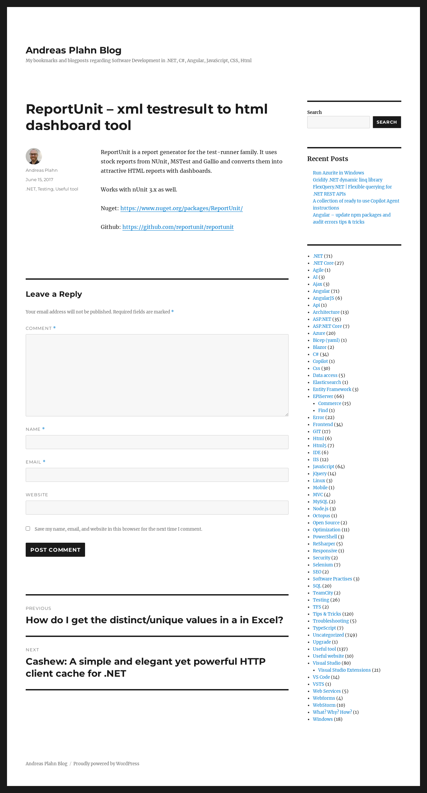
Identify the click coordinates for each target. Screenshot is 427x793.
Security (321, 558)
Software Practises (332, 579)
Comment (41, 328)
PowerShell (325, 537)
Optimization (327, 530)
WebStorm (324, 705)
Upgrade (322, 642)
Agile (318, 270)
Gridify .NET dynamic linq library (347, 180)
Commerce (329, 403)
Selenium (323, 565)
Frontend (323, 424)
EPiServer (323, 396)
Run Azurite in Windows (338, 173)
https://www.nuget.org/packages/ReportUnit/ (181, 208)
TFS (317, 607)
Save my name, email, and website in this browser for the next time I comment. (118, 529)
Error (318, 417)
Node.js (321, 509)
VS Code (321, 677)
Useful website (328, 656)
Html (318, 438)
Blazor (320, 347)
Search (314, 112)
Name (35, 429)
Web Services (327, 691)
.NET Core (323, 263)
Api (316, 305)
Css (316, 368)
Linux (319, 481)
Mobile (320, 488)
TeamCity (323, 593)
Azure (319, 333)
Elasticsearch (327, 382)
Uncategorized (328, 635)
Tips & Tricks (327, 614)
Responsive (325, 551)
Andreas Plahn (42, 170)
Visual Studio (327, 663)
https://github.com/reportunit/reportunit (178, 227)
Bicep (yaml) (326, 340)
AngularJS (323, 298)
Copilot (320, 361)
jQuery (320, 474)
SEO (317, 572)
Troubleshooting (331, 621)
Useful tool (66, 188)
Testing (45, 188)
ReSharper (324, 544)
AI (315, 277)
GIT (317, 431)
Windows (323, 719)
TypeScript (324, 628)
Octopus (321, 516)
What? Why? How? (332, 712)
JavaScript (323, 467)
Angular (321, 291)
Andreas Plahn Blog (74, 50)
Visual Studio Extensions (344, 670)
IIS (316, 459)
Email (36, 462)
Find (323, 410)
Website (37, 494)
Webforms (324, 698)
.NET (31, 188)
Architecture (326, 312)
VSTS (318, 684)
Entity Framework (332, 389)
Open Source (326, 523)
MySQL (320, 502)
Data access (325, 375)
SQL (317, 586)
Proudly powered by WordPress (106, 764)
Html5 (320, 445)
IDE (317, 452)
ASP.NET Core (327, 326)
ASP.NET (322, 319)
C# (316, 354)
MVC (318, 495)
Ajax (317, 284)
